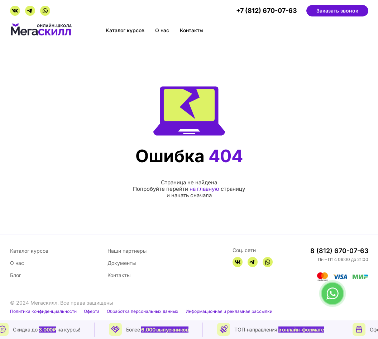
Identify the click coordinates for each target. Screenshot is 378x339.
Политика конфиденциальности (43, 311)
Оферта (92, 311)
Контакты (192, 30)
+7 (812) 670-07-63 (266, 11)
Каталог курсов (125, 30)
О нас (162, 30)
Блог (15, 275)
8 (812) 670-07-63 (339, 251)
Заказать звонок (337, 11)
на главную (204, 188)
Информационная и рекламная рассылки (229, 311)
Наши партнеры (127, 251)
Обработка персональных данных (142, 311)
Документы (121, 263)
